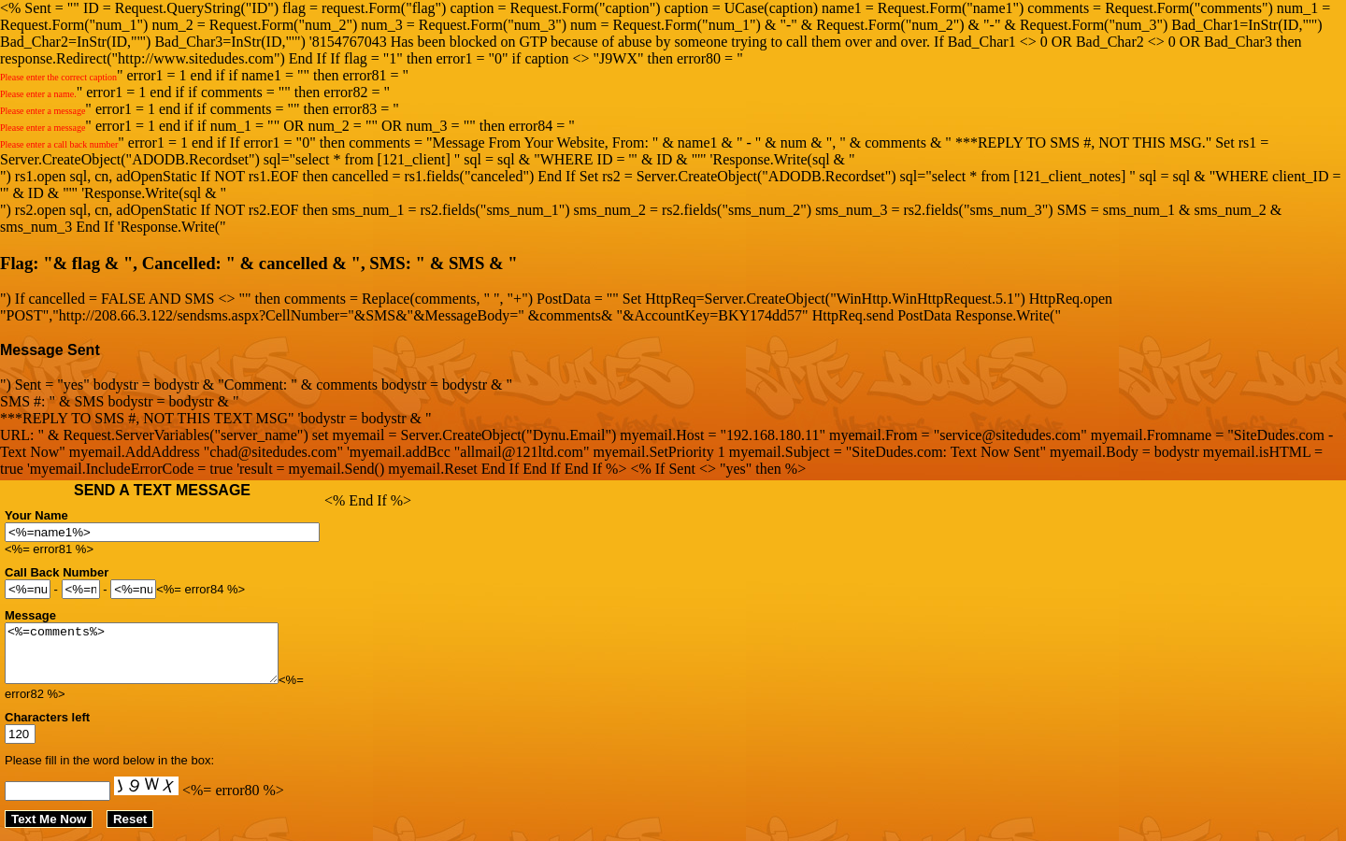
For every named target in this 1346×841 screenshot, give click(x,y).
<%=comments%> (157, 658)
